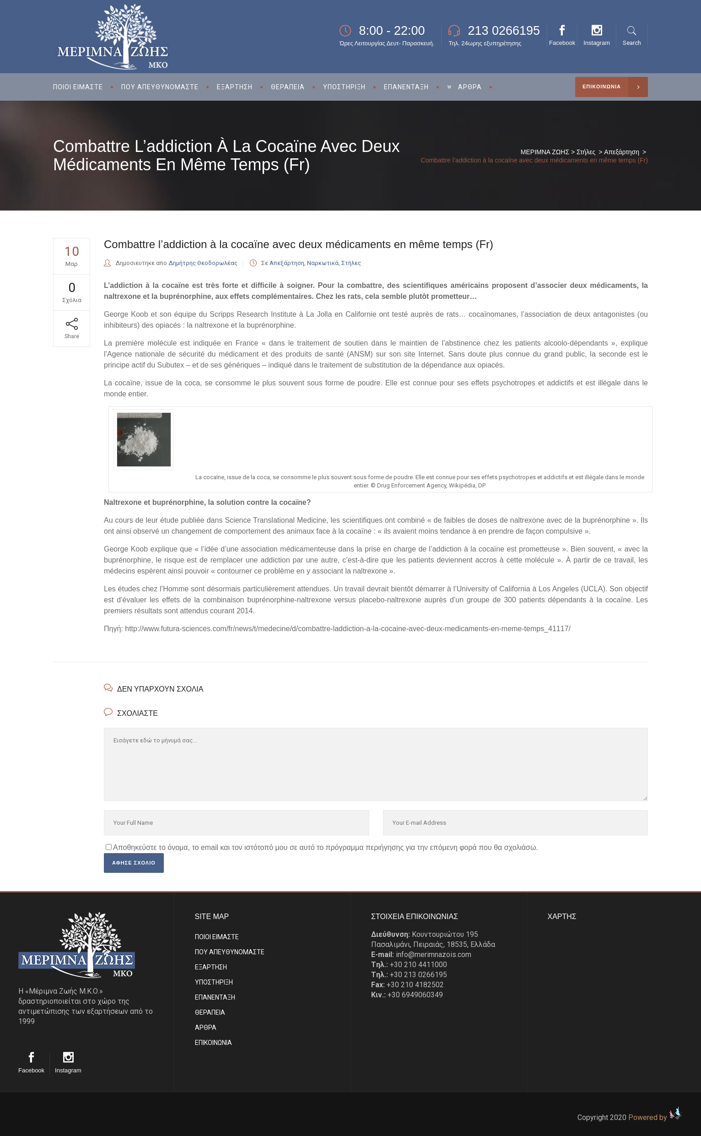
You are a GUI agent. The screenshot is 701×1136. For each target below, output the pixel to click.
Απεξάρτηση (621, 152)
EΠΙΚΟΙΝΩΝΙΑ (213, 1042)
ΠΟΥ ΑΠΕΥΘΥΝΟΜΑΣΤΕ (229, 952)
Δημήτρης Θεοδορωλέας (202, 263)
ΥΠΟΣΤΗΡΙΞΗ (214, 982)
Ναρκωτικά (323, 263)
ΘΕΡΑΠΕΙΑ (210, 1012)
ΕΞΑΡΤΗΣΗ (211, 967)
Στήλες (586, 152)
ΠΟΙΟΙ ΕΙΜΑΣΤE (217, 937)
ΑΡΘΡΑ (205, 1027)
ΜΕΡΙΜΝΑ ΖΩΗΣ (545, 152)
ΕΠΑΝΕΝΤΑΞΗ (215, 997)
